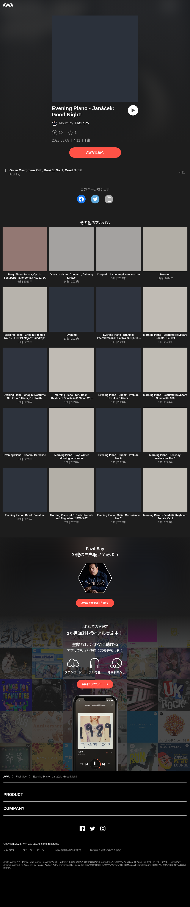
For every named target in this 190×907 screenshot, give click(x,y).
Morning (165, 274)
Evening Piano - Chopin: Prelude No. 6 (118, 457)
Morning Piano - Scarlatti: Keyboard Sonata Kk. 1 (165, 517)
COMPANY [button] (13, 808)
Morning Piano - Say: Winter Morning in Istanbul (71, 457)
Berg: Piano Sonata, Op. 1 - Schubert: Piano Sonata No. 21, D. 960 (25, 278)
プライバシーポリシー (35, 850)
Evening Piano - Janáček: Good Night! (55, 776)
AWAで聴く (95, 152)
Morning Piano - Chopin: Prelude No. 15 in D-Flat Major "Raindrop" (24, 336)
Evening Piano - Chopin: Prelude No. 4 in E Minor (118, 396)
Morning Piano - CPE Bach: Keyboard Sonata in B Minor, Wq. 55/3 (71, 398)
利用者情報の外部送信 (68, 850)
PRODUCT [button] (13, 794)
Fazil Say (82, 123)
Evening (72, 334)
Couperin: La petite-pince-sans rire (118, 274)
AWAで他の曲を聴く (95, 603)
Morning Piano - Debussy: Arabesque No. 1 (165, 457)
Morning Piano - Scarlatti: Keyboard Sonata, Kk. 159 (165, 336)
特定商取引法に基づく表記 (105, 850)
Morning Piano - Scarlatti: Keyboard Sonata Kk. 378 (165, 396)
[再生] (133, 110)
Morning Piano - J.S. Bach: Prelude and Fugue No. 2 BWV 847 (71, 517)
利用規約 (8, 850)
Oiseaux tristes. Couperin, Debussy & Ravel (71, 276)
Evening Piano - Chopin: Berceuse (25, 455)
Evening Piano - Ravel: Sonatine (24, 515)
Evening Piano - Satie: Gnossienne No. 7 (118, 517)
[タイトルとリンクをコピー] (109, 199)
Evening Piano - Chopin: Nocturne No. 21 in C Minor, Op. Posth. (25, 396)
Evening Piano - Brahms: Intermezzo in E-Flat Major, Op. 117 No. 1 (118, 338)
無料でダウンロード (95, 684)
